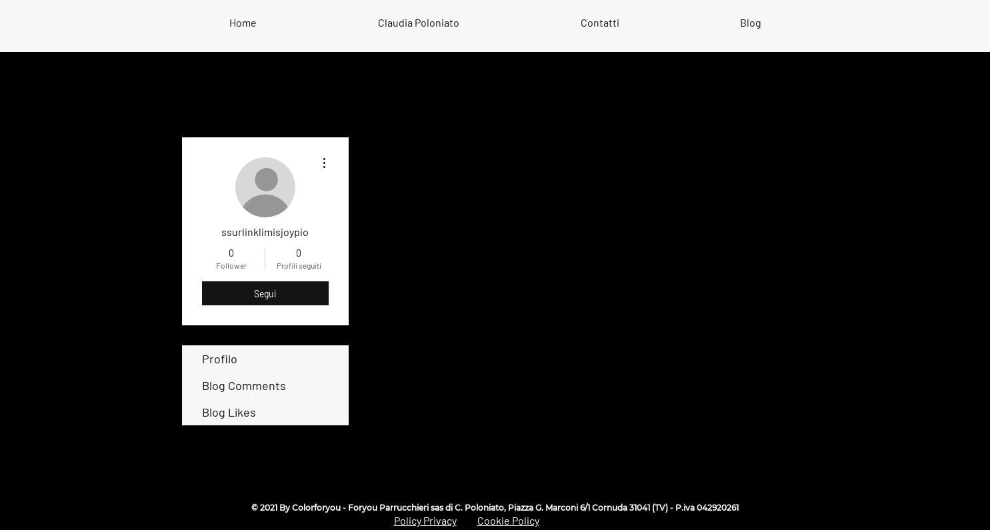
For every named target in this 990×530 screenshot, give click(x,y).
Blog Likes (229, 412)
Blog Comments (244, 385)
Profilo (219, 358)
